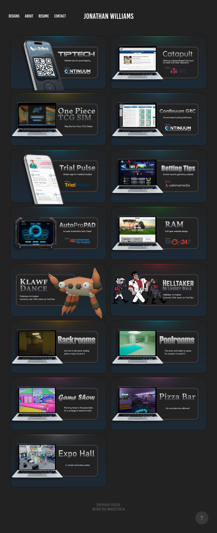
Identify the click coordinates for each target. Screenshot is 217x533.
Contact (60, 16)
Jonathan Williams (109, 16)
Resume (43, 16)
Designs (14, 16)
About (29, 16)
